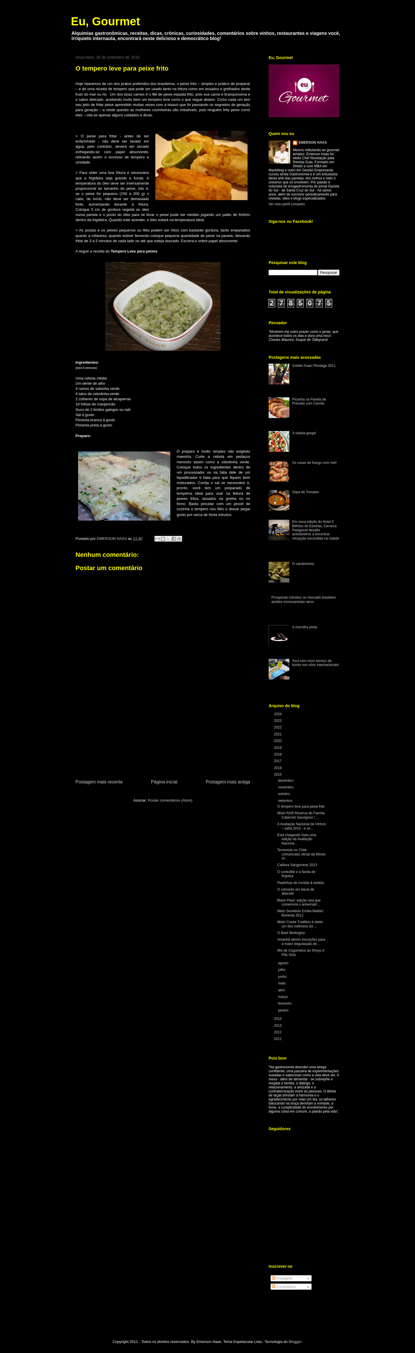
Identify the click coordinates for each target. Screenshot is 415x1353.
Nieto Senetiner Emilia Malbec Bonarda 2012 (300, 913)
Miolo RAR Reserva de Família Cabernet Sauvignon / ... (301, 815)
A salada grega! (304, 433)
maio (282, 983)
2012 (278, 1032)
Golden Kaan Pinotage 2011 (314, 366)
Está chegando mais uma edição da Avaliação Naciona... (296, 839)
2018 (278, 754)
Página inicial (164, 781)
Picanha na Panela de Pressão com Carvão (309, 401)
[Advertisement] (163, 735)
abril (282, 990)
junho (283, 977)
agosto (283, 963)
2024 (278, 714)
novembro (286, 787)
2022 (278, 727)
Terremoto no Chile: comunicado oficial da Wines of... (301, 854)
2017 (278, 761)
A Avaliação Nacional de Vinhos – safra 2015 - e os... (301, 826)
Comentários (284, 1287)
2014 (278, 1019)
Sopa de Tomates (305, 492)
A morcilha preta (304, 627)
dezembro (286, 781)
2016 (278, 768)
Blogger (295, 1341)
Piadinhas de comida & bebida (300, 883)
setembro (285, 801)
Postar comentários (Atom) (170, 800)
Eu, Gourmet (105, 21)
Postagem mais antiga (228, 781)
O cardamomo (303, 564)
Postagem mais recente (99, 781)
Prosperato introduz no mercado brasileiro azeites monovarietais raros (303, 599)
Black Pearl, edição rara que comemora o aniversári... (299, 902)
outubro (284, 794)
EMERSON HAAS (313, 143)
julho (282, 970)
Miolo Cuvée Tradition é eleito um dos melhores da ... (300, 924)
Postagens (282, 1278)
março (283, 997)
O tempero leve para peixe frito (301, 806)
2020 (278, 741)
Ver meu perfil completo (287, 204)
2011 (278, 1039)
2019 (278, 748)
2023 (278, 721)
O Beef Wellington (291, 933)
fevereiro (285, 1003)
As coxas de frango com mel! (314, 463)
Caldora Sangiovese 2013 (297, 865)
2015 (278, 775)
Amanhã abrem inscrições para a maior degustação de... (301, 942)
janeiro (283, 1010)
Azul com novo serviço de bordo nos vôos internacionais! (315, 663)
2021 (278, 734)
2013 (278, 1026)
